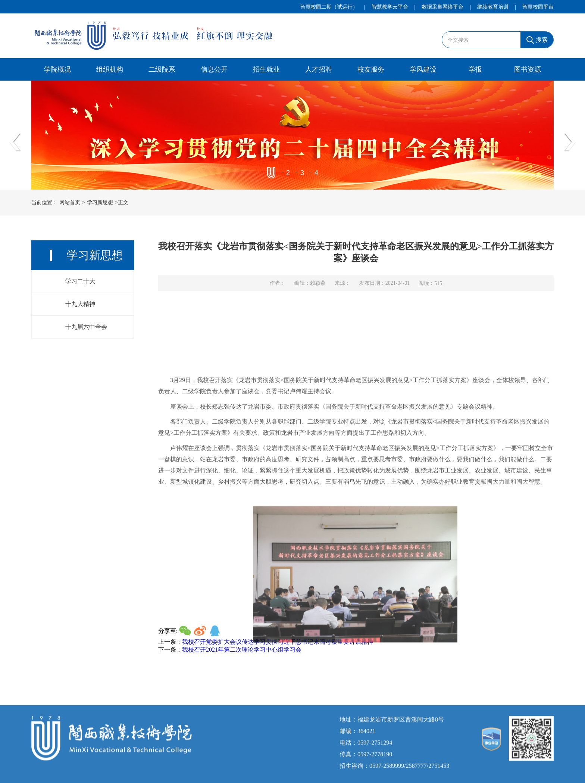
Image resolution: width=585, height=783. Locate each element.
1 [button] (273, 173)
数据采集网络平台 (442, 7)
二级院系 (161, 69)
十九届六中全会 (86, 330)
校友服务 (370, 69)
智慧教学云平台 (390, 7)
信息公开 (214, 69)
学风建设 (423, 69)
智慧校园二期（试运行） (329, 7)
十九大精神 (80, 307)
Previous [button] (15, 142)
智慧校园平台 (538, 7)
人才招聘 (318, 69)
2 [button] (288, 173)
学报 (475, 69)
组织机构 (109, 69)
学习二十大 (80, 284)
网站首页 (69, 203)
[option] (292, 135)
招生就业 (266, 69)
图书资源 (527, 69)
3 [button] (302, 173)
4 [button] (316, 173)
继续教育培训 (493, 7)
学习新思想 (100, 203)
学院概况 (57, 69)
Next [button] (570, 142)
